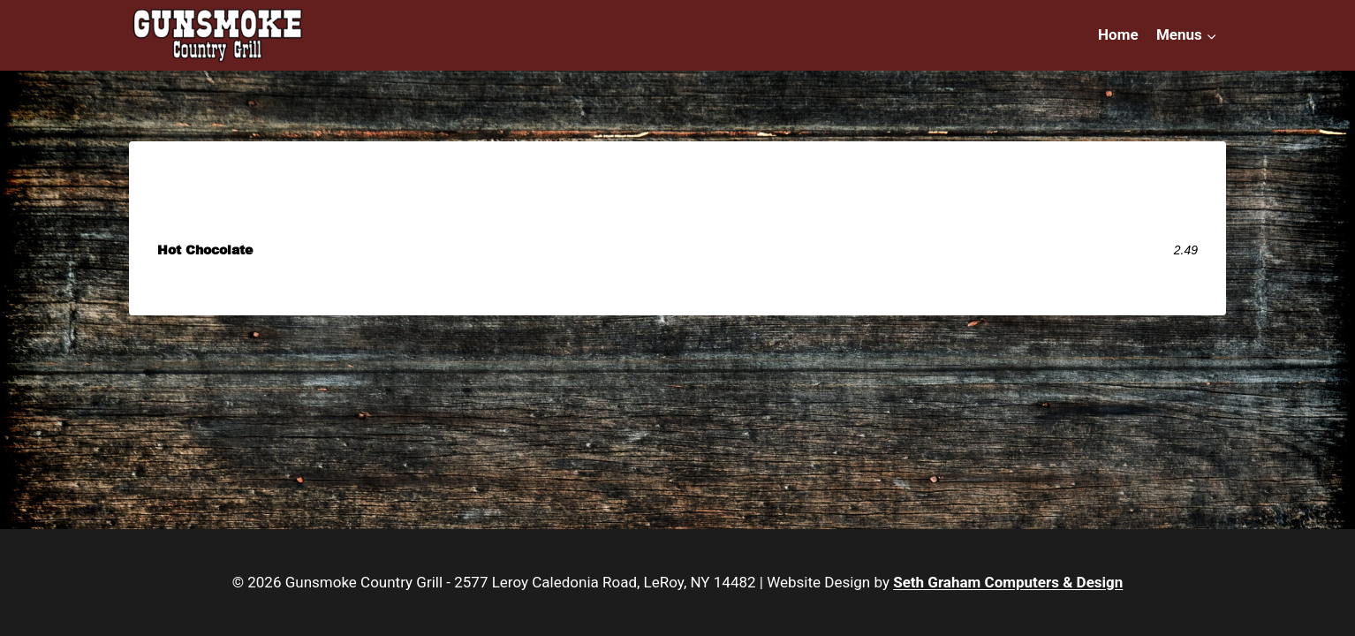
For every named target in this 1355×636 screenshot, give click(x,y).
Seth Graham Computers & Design (1008, 582)
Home (1118, 34)
